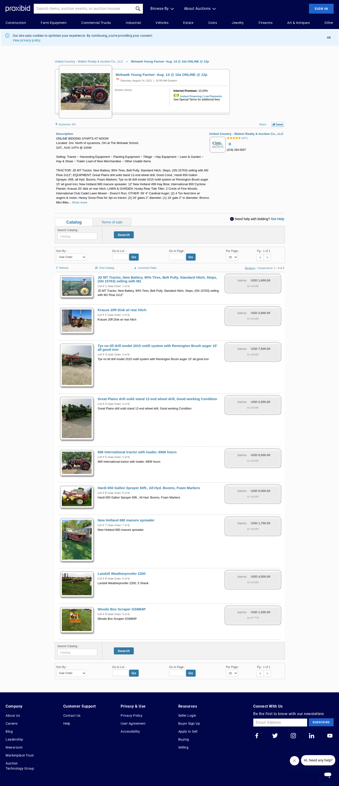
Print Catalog (104, 265)
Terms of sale (111, 222)
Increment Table (144, 268)
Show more (79, 202)
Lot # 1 (102, 286)
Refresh (62, 266)
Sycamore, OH (65, 124)
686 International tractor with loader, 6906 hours (137, 452)
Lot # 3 (102, 354)
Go (134, 257)
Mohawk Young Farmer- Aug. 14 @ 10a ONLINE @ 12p (170, 61)
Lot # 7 (102, 525)
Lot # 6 (102, 492)
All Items (250, 268)
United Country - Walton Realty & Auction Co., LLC (89, 61)
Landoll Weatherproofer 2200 (121, 574)
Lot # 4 (102, 404)
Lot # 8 (102, 578)
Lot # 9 (102, 614)
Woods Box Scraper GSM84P (122, 609)
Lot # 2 (102, 315)
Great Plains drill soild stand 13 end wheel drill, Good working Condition (157, 399)
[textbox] (77, 236)
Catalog (74, 222)
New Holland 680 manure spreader (126, 520)
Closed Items (265, 268)
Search (124, 235)
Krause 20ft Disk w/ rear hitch (122, 310)
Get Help (277, 219)
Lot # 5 (102, 457)
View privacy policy (27, 40)
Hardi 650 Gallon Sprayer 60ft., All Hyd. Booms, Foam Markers (149, 488)
